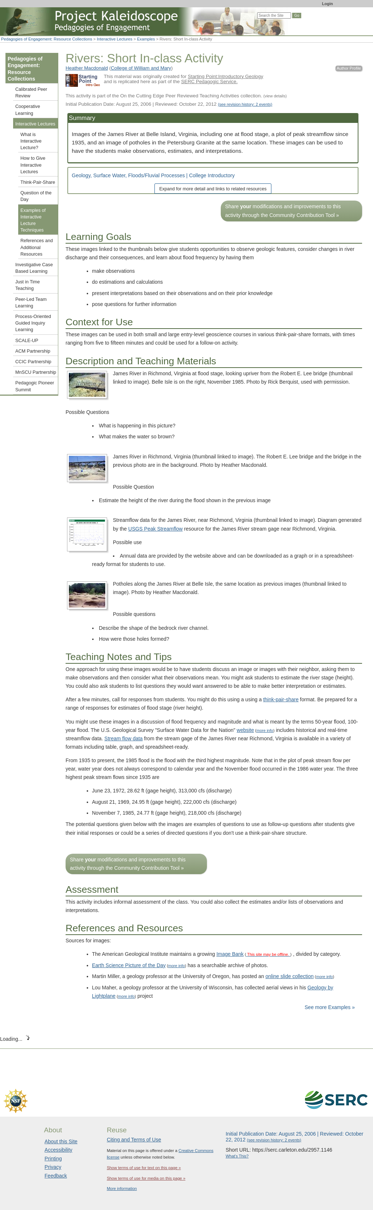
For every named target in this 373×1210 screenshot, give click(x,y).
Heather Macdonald (87, 68)
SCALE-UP (26, 340)
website (245, 730)
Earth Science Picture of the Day (129, 965)
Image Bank (230, 954)
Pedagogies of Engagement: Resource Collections (46, 39)
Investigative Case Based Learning (34, 268)
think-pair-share (280, 699)
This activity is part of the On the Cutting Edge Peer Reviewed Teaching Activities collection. (176, 95)
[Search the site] (274, 15)
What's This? (236, 1156)
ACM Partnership (32, 351)
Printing (53, 1158)
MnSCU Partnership (35, 372)
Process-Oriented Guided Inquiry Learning (33, 323)
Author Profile (349, 68)
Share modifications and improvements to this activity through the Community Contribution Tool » (283, 210)
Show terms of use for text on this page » (144, 1168)
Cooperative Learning (27, 110)
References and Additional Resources (36, 247)
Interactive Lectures (115, 39)
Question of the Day (35, 196)
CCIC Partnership (33, 361)
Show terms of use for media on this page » (146, 1178)
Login (327, 3)
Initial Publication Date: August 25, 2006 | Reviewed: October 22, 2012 (169, 104)
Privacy (52, 1167)
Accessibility (58, 1150)
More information (122, 1188)
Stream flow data (124, 738)
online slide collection (290, 976)
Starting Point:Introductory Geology (225, 76)
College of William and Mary (141, 68)
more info (264, 730)
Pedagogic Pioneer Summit (34, 386)
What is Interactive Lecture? (31, 141)
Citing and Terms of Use (134, 1140)
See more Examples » (330, 1007)
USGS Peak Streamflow (155, 529)
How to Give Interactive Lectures (33, 165)
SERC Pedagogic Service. (209, 81)
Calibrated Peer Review (31, 92)
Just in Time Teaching (27, 285)
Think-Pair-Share (37, 182)
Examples (146, 39)
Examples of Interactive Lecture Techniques (33, 220)
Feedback (55, 1176)
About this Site (60, 1141)
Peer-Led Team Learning (31, 303)
